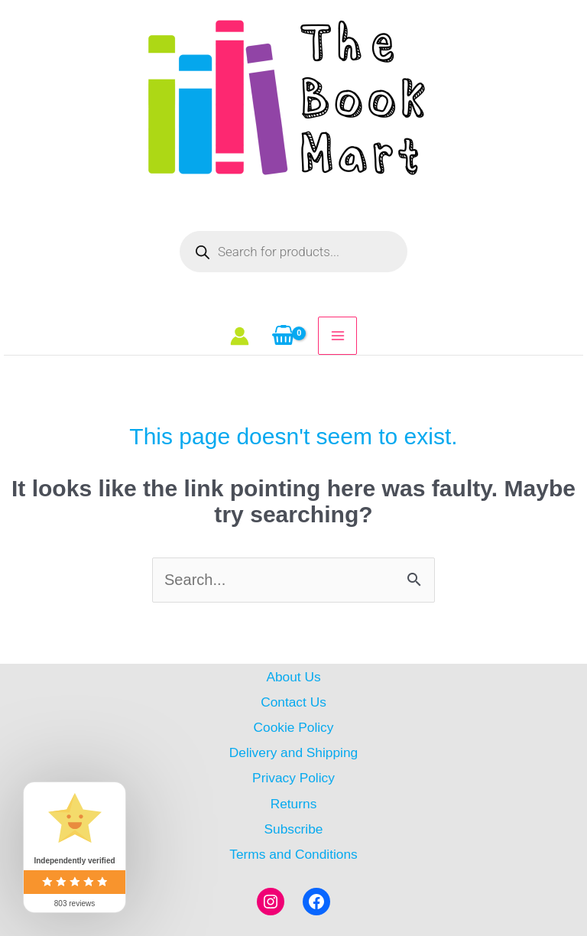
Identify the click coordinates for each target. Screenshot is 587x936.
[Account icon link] (239, 336)
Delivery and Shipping (293, 752)
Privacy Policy (293, 777)
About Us (293, 676)
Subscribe (293, 829)
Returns (294, 803)
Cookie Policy (294, 727)
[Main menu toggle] (337, 336)
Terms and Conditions (293, 854)
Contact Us (293, 702)
